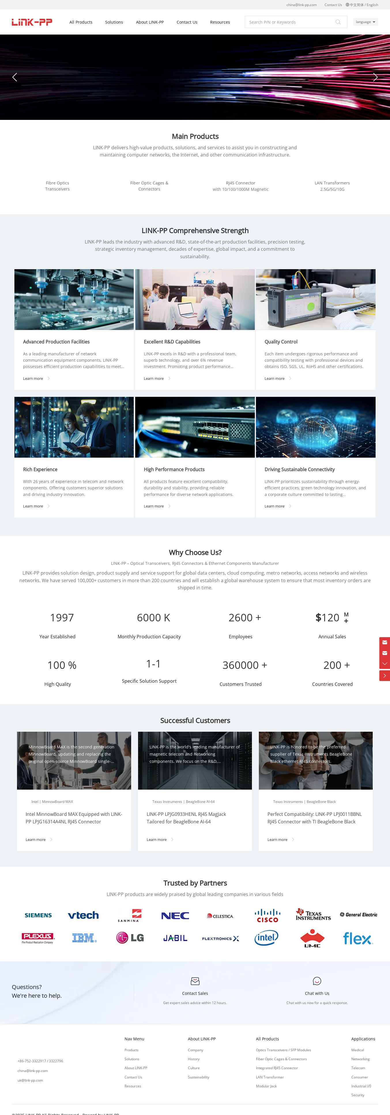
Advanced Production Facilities (59, 334)
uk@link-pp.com (30, 1069)
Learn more (39, 370)
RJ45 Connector (240, 183)
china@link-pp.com (302, 4)
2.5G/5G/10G (332, 189)
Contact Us (333, 4)
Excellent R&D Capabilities (175, 334)
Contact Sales (195, 983)
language (361, 21)
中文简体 (357, 4)
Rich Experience (43, 459)
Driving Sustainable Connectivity (302, 459)
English (372, 4)
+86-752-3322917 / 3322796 (40, 1050)
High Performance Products (177, 459)
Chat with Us (317, 983)
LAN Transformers (332, 183)
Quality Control (283, 334)
